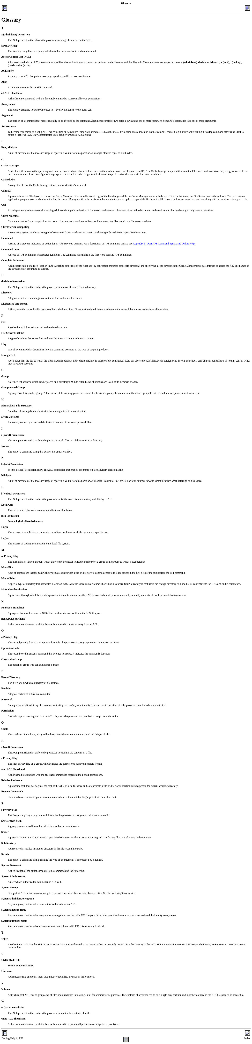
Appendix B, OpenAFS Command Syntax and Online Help (164, 243)
